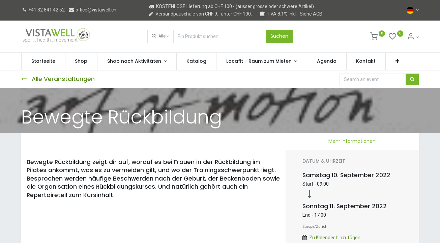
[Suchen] (412, 79)
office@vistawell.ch (92, 9)
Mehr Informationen (352, 141)
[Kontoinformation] (413, 37)
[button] (160, 36)
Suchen (279, 36)
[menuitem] (43, 61)
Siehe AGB (311, 14)
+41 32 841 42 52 (43, 9)
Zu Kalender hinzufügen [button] (334, 237)
